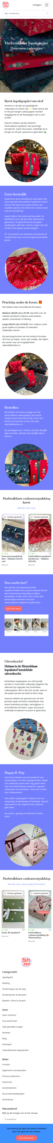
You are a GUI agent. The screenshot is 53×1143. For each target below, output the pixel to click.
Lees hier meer (13, 608)
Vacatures (7, 1082)
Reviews (6, 1032)
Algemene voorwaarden (14, 1070)
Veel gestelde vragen (12, 1026)
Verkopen (7, 1044)
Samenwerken (9, 1087)
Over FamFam (9, 1015)
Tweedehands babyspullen (15, 1050)
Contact (6, 1064)
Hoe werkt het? (9, 1020)
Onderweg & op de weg (14, 988)
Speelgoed (7, 977)
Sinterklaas (7, 1099)
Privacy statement (11, 1076)
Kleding (6, 983)
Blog (4, 1038)
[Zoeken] (26, 13)
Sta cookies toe (26, 1138)
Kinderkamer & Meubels (14, 994)
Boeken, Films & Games (14, 1000)
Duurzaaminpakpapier (13, 1093)
